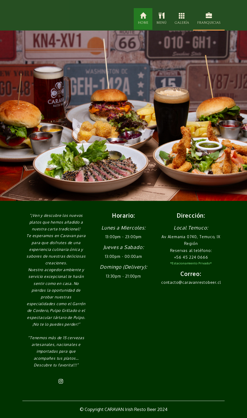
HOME (143, 18)
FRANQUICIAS (209, 18)
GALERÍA (181, 18)
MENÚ (161, 18)
